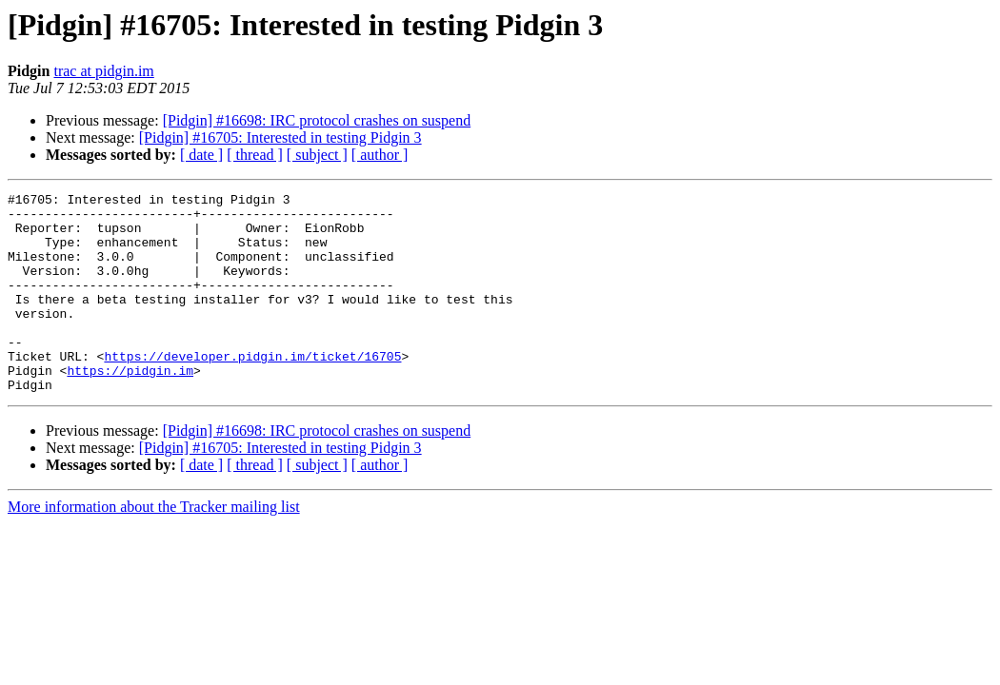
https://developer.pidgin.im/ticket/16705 (252, 390)
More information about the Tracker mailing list (154, 546)
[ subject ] (317, 155)
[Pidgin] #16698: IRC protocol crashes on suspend (317, 120)
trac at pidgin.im (103, 71)
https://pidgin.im (130, 407)
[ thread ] (255, 155)
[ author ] (380, 155)
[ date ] (201, 155)
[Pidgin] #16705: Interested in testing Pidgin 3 (280, 137)
